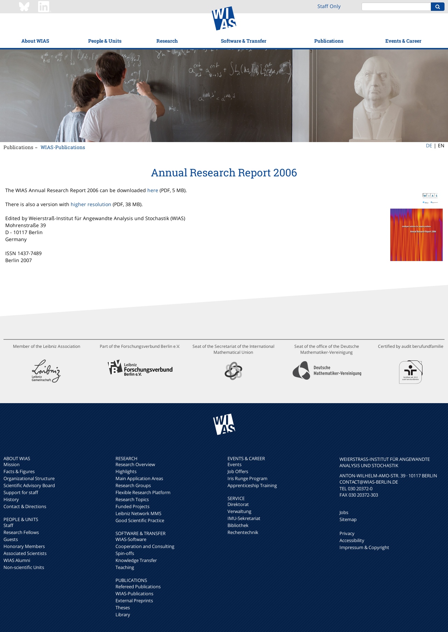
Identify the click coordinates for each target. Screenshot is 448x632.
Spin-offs (124, 553)
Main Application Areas (139, 478)
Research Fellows (21, 532)
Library (122, 614)
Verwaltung (239, 511)
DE (429, 145)
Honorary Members (24, 546)
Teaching (124, 567)
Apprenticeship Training (252, 485)
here (152, 190)
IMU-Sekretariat (243, 518)
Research (167, 40)
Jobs (344, 512)
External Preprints (134, 600)
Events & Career (403, 40)
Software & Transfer (243, 40)
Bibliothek (237, 525)
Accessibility (352, 540)
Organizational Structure (29, 478)
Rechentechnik (242, 532)
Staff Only (329, 6)
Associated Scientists (25, 553)
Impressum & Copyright (364, 547)
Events (234, 464)
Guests (11, 539)
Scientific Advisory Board (29, 485)
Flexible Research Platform (142, 492)
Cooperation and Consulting (144, 546)
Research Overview (135, 464)
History (11, 499)
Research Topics (132, 499)
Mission (12, 464)
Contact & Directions (25, 506)
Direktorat (238, 504)
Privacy (347, 533)
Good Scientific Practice (139, 520)
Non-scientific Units (24, 567)
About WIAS (35, 40)
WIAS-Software (130, 539)
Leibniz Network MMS (138, 513)
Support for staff (21, 492)
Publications (328, 40)
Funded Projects (132, 506)
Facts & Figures (19, 471)
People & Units (104, 40)
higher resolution (91, 204)
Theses (122, 607)
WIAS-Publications (63, 147)
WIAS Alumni (17, 560)
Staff (8, 525)
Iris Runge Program (247, 478)
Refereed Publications (138, 586)
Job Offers (237, 471)
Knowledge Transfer (136, 560)
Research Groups (133, 485)
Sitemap (348, 519)
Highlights (125, 471)
